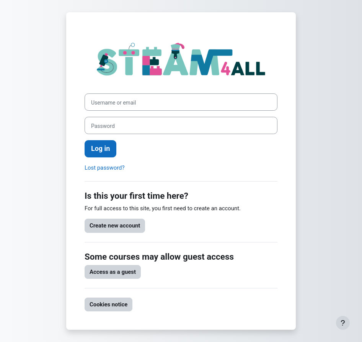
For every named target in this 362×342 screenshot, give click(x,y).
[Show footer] (343, 323)
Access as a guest (113, 271)
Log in (100, 148)
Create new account (115, 225)
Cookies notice (108, 304)
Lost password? (105, 167)
